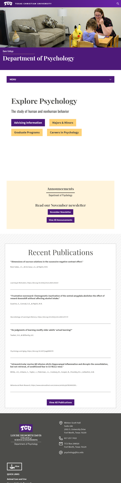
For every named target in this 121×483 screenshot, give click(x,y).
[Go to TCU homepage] (28, 4)
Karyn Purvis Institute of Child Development (28, 455)
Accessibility (29, 472)
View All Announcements (60, 184)
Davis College (8, 14)
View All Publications (60, 366)
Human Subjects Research (19, 447)
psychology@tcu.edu (74, 416)
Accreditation (104, 472)
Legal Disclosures (80, 472)
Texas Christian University (60, 479)
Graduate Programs (27, 96)
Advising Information (28, 86)
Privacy (93, 472)
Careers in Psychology (64, 96)
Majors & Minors (62, 86)
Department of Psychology (40, 22)
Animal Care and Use (16, 443)
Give (14, 430)
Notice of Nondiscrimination (49, 472)
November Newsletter (60, 176)
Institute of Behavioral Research (22, 451)
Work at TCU (16, 472)
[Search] (118, 3)
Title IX (66, 472)
